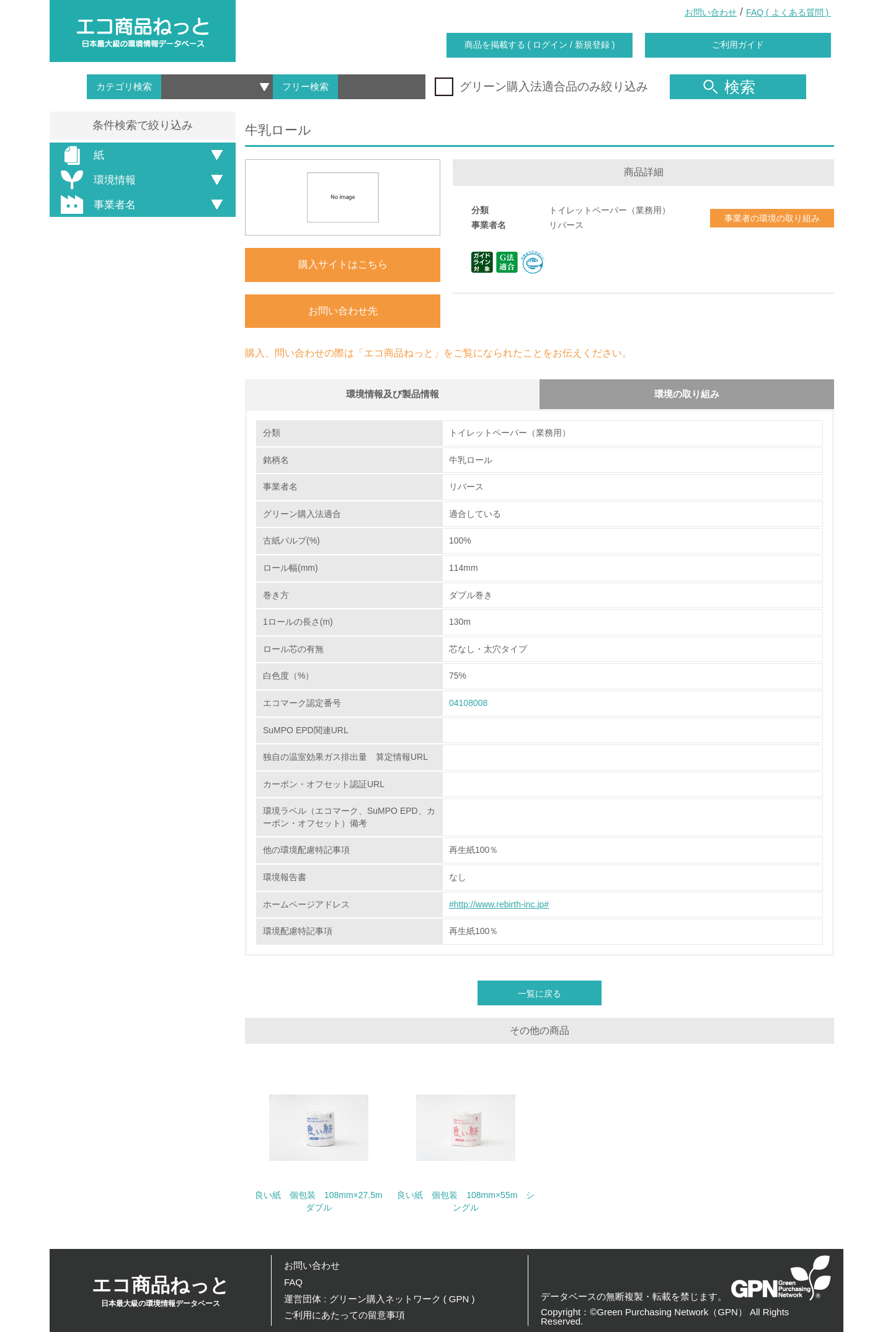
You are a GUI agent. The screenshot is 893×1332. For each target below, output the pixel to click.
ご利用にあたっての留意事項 (344, 1315)
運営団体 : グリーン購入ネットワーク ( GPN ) (379, 1299)
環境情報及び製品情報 (392, 394)
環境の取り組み (687, 394)
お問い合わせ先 (343, 311)
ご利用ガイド (738, 45)
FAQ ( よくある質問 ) (788, 12)
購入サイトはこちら (343, 264)
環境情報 (96, 179)
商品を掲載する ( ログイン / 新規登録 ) (539, 45)
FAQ (293, 1282)
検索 (729, 86)
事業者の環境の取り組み (772, 218)
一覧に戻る (539, 994)
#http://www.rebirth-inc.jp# (499, 905)
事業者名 (96, 204)
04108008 (468, 704)
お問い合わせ (711, 12)
